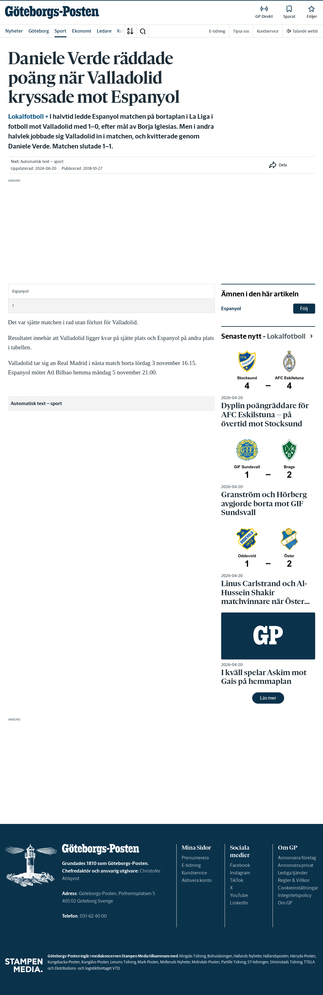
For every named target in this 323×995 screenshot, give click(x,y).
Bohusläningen (219, 956)
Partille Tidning (233, 962)
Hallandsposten (276, 956)
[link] (52, 12)
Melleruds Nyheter (175, 962)
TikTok (236, 880)
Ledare (104, 31)
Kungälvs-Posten (95, 962)
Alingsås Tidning (192, 956)
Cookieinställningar (298, 888)
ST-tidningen (257, 962)
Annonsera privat (295, 865)
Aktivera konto (197, 880)
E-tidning (191, 865)
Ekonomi (81, 31)
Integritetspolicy (295, 895)
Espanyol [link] (231, 308)
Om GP (285, 903)
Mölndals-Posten (206, 962)
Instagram (240, 873)
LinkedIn (239, 903)
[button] (142, 31)
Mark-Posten (148, 962)
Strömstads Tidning (286, 962)
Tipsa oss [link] (241, 31)
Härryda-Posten (302, 956)
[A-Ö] (130, 31)
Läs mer (268, 698)
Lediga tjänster (293, 873)
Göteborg (39, 31)
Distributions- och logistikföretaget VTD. (87, 968)
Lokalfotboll (26, 116)
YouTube (239, 895)
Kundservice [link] (268, 31)
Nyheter (14, 31)
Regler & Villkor (294, 880)
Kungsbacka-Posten (64, 962)
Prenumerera (195, 858)
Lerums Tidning (123, 962)
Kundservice (194, 873)
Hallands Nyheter (248, 956)
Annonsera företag (297, 858)
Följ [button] (304, 308)
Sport (60, 31)
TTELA (309, 962)
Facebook (240, 865)
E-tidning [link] (217, 31)
